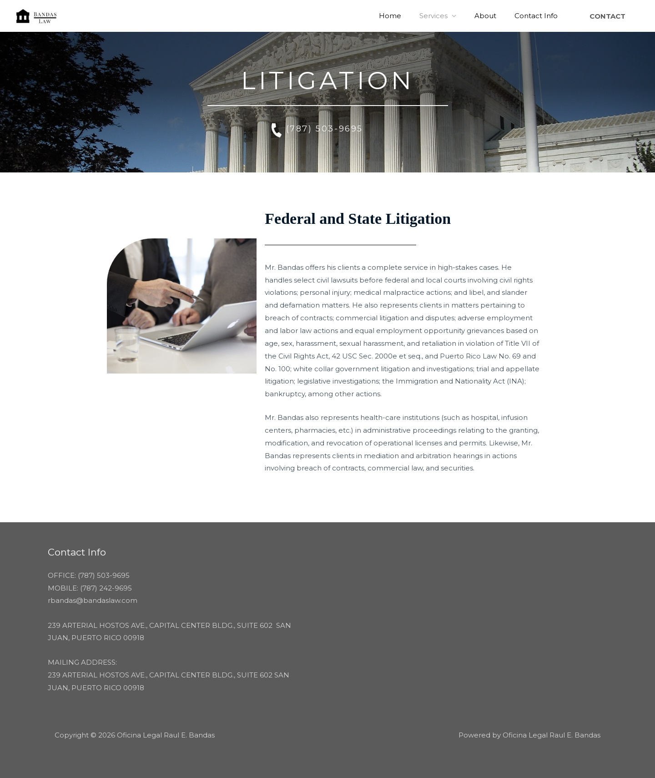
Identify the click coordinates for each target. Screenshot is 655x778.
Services (445, 15)
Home (406, 15)
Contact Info (538, 15)
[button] (607, 16)
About (492, 15)
